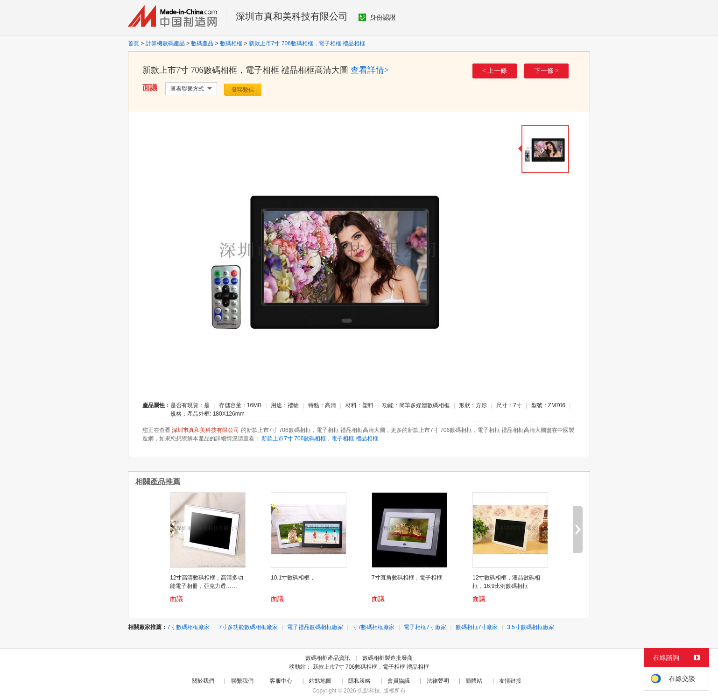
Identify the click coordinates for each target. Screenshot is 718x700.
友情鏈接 (510, 681)
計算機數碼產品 (165, 43)
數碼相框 (231, 43)
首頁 (133, 43)
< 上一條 (494, 70)
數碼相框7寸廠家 (477, 627)
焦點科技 (369, 690)
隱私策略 (359, 681)
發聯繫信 (243, 89)
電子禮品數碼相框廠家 (315, 627)
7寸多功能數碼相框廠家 (248, 627)
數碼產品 (202, 43)
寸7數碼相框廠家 (373, 627)
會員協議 (398, 681)
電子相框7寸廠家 (425, 627)
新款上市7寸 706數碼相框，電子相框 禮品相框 (307, 43)
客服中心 (281, 681)
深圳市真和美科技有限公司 (292, 16)
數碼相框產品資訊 (327, 658)
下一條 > (546, 70)
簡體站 (473, 681)
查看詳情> (370, 70)
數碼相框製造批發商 (387, 658)
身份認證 (377, 17)
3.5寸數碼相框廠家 (530, 627)
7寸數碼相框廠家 (188, 627)
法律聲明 (438, 681)
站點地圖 (320, 681)
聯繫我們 (242, 681)
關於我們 (203, 681)
